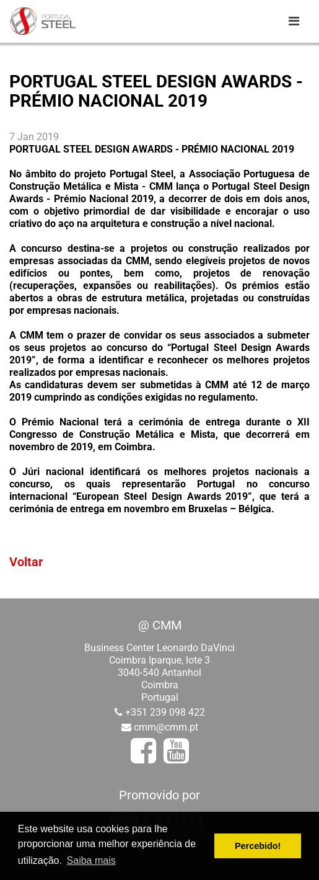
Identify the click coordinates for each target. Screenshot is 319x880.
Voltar (26, 561)
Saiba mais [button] (91, 860)
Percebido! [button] (258, 846)
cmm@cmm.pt (166, 727)
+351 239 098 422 (165, 712)
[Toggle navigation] (293, 21)
